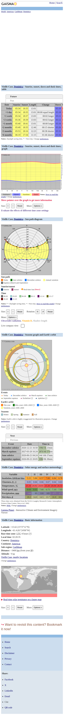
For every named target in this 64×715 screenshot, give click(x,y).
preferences (44, 139)
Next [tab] (12, 436)
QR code (8, 707)
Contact (8, 664)
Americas (16, 544)
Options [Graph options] (38, 206)
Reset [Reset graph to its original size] (19, 206)
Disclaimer (9, 653)
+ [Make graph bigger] (8, 206)
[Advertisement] (32, 49)
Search (59, 3)
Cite (6, 702)
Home (52, 3)
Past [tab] (12, 100)
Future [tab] (13, 96)
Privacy (8, 659)
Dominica (18, 87)
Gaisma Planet (7, 510)
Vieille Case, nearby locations (14, 557)
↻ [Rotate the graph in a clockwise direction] (37, 312)
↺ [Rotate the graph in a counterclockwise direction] (43, 312)
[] (32, 398)
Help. (9, 505)
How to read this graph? (45, 304)
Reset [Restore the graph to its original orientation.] (50, 312)
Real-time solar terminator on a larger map (22, 599)
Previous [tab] (14, 440)
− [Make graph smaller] (12, 206)
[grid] (27, 451)
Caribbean (17, 547)
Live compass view (9, 325)
